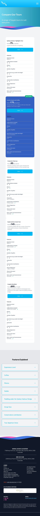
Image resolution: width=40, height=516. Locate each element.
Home (5, 467)
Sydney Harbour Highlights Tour (11, 476)
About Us (6, 471)
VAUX (5, 482)
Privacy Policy (30, 470)
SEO (20, 482)
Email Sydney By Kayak (30, 498)
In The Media (30, 468)
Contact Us (6, 468)
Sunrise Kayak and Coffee (10, 473)
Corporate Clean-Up (8, 477)
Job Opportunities (31, 467)
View (20, 49)
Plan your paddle (8, 470)
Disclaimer (29, 473)
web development (12, 482)
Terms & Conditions (31, 471)
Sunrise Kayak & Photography (11, 474)
